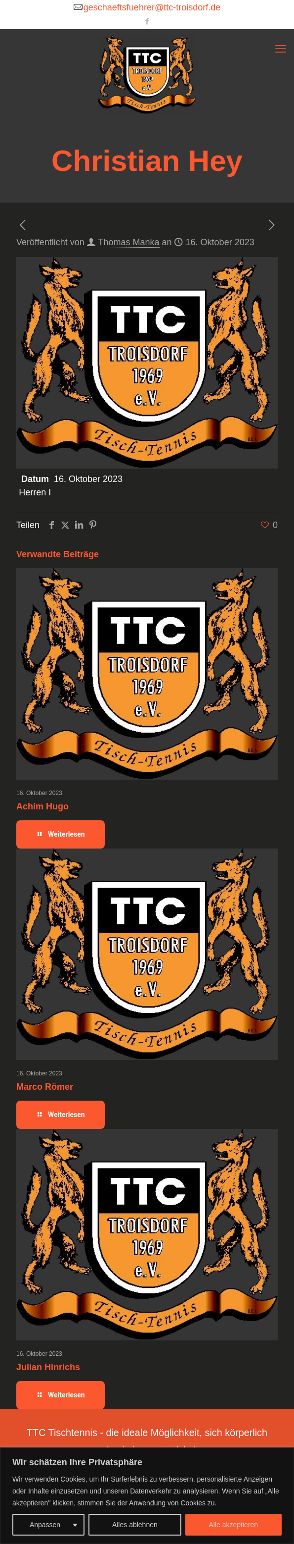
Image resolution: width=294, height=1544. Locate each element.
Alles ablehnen (135, 1525)
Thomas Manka (128, 242)
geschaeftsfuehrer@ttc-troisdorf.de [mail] (152, 7)
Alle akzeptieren (233, 1525)
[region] (147, 1495)
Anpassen (45, 1525)
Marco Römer (44, 1087)
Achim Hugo (42, 806)
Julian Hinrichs (48, 1367)
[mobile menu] (280, 49)
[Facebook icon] (147, 21)
